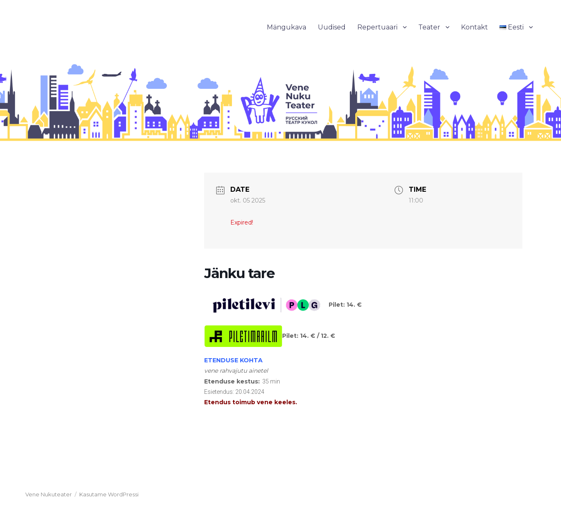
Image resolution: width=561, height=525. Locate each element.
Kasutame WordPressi (109, 494)
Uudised (332, 27)
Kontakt (474, 27)
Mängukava (286, 27)
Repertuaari (377, 27)
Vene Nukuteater (48, 494)
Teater (429, 27)
